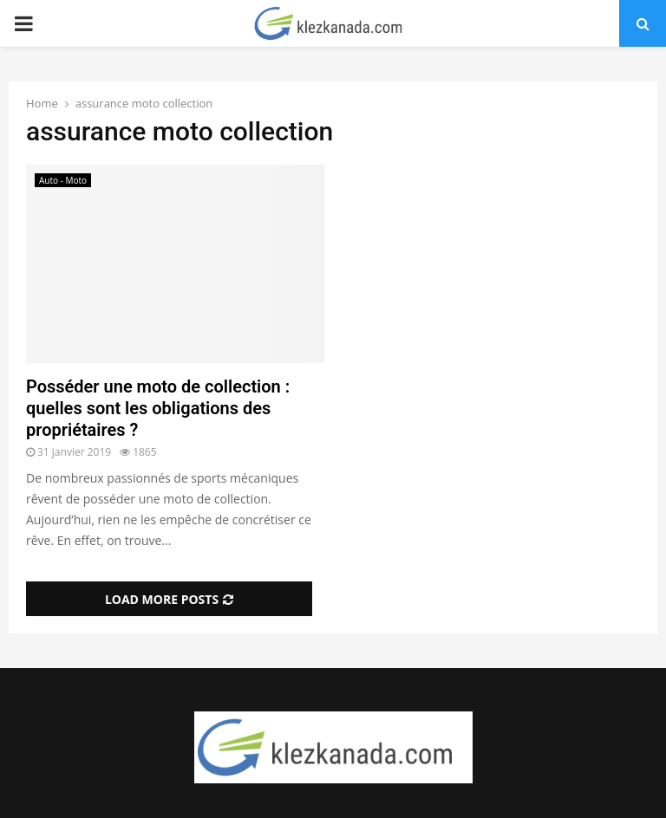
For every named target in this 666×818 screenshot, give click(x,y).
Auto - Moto (63, 180)
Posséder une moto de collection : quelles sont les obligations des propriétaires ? (158, 408)
